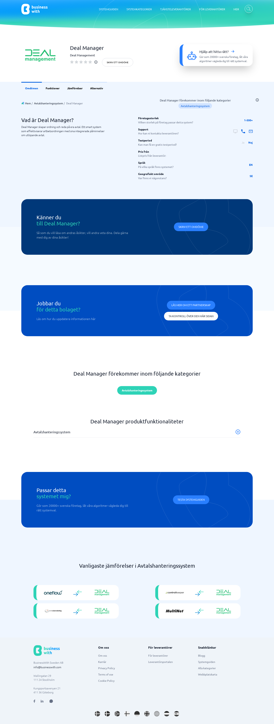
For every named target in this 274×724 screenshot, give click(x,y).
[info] (95, 62)
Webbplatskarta (207, 674)
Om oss (102, 655)
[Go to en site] (156, 713)
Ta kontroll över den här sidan (191, 316)
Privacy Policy (106, 668)
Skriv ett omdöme (117, 62)
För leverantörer (158, 655)
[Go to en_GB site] (147, 713)
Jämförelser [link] (75, 88)
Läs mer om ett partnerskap (191, 305)
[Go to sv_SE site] (97, 713)
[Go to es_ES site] (176, 713)
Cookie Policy (106, 680)
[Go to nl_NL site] (166, 713)
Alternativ (96, 88)
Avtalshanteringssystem (48, 103)
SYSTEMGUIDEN (108, 9)
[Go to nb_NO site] (117, 713)
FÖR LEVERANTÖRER (212, 9)
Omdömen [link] (31, 88)
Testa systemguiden (191, 499)
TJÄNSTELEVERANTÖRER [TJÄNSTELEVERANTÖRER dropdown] (175, 9)
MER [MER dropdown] (236, 9)
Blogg (201, 655)
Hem (28, 103)
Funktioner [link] (53, 88)
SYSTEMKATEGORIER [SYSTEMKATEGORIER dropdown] (139, 9)
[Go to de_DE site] (137, 713)
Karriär (102, 661)
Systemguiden (206, 661)
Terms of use (105, 674)
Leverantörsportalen (160, 661)
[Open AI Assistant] (51, 701)
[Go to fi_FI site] (127, 713)
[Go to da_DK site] (107, 713)
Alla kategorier (207, 668)
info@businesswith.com (47, 667)
